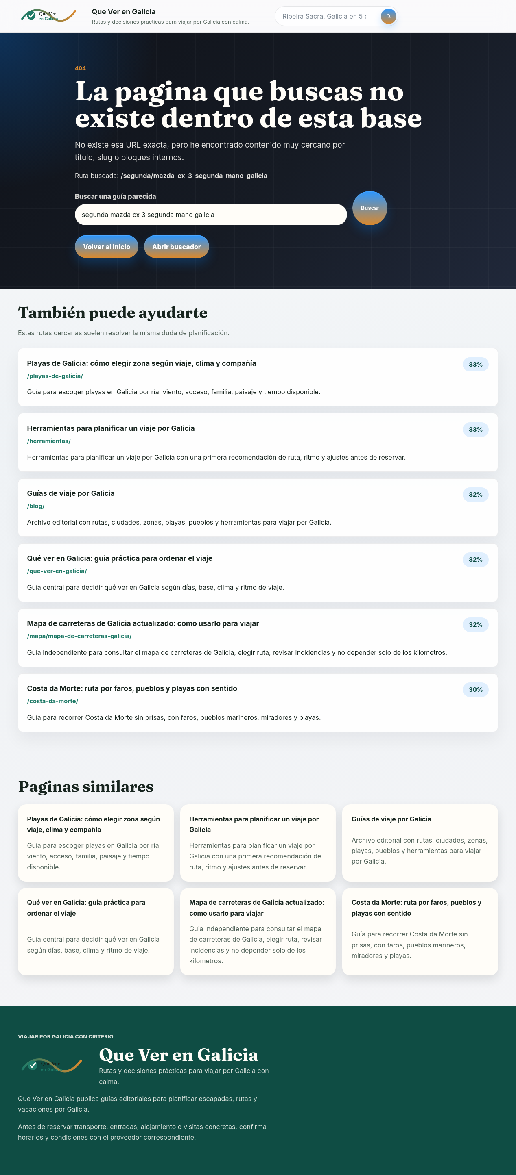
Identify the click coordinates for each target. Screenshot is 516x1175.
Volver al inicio (106, 247)
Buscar (370, 208)
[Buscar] (388, 16)
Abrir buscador (176, 247)
